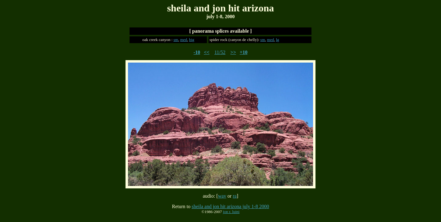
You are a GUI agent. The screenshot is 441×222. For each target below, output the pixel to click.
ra (235, 196)
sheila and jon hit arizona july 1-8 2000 (230, 206)
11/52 (219, 52)
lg (277, 39)
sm (176, 39)
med (183, 39)
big (191, 39)
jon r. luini (231, 211)
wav (222, 196)
